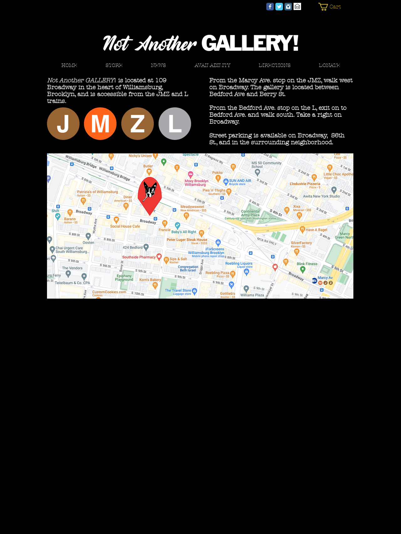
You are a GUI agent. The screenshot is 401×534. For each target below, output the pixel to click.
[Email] (297, 6)
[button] (333, 7)
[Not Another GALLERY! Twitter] (279, 6)
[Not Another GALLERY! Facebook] (270, 6)
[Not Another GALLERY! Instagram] (288, 6)
